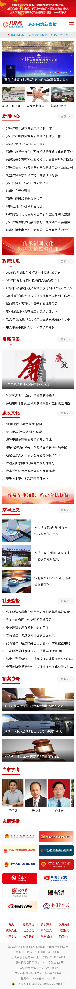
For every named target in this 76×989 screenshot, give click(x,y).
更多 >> (65, 116)
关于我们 (28, 936)
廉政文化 (11, 930)
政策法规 (28, 924)
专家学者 (11, 936)
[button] (56, 72)
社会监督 (28, 930)
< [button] (51, 72)
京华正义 (46, 930)
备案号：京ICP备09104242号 (38, 978)
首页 (11, 924)
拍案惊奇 (64, 930)
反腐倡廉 (64, 924)
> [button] (71, 72)
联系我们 (46, 936)
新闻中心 (64, 936)
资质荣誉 (46, 924)
